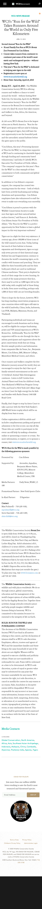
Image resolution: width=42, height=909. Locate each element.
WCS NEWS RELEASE (20, 16)
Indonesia (6, 747)
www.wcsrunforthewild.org (15, 77)
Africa (4, 743)
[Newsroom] (21, 2)
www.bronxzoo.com (29, 573)
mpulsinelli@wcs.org (10, 510)
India (22, 750)
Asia (10, 743)
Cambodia (31, 747)
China (23, 747)
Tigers (35, 750)
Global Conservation (11, 740)
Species (28, 750)
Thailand (15, 750)
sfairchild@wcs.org (10, 516)
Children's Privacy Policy (12, 843)
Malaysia (15, 747)
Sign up (33, 795)
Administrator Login (30, 843)
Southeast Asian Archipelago (25, 743)
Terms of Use (14, 840)
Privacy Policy (26, 840)
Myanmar (6, 750)
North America (27, 740)
